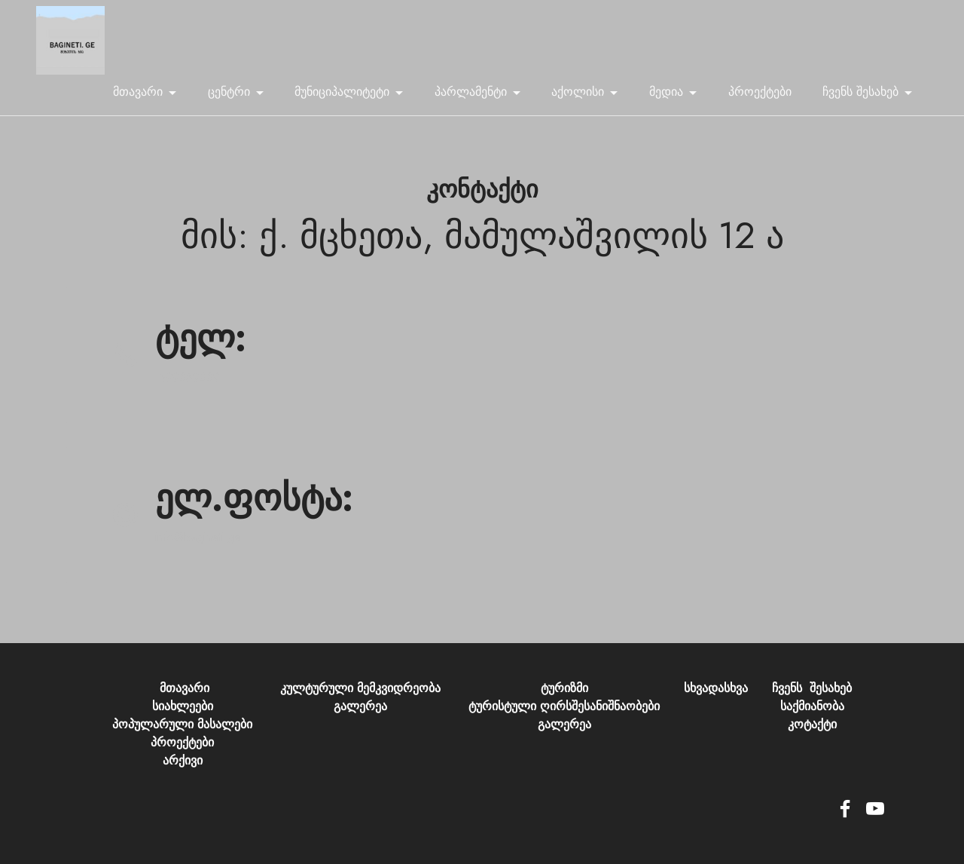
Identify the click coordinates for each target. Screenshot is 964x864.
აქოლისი (577, 91)
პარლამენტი (471, 91)
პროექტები (760, 91)
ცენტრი (229, 91)
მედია (666, 91)
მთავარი (138, 91)
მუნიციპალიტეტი (341, 91)
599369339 (187, 377)
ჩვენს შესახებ (860, 91)
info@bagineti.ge (198, 551)
